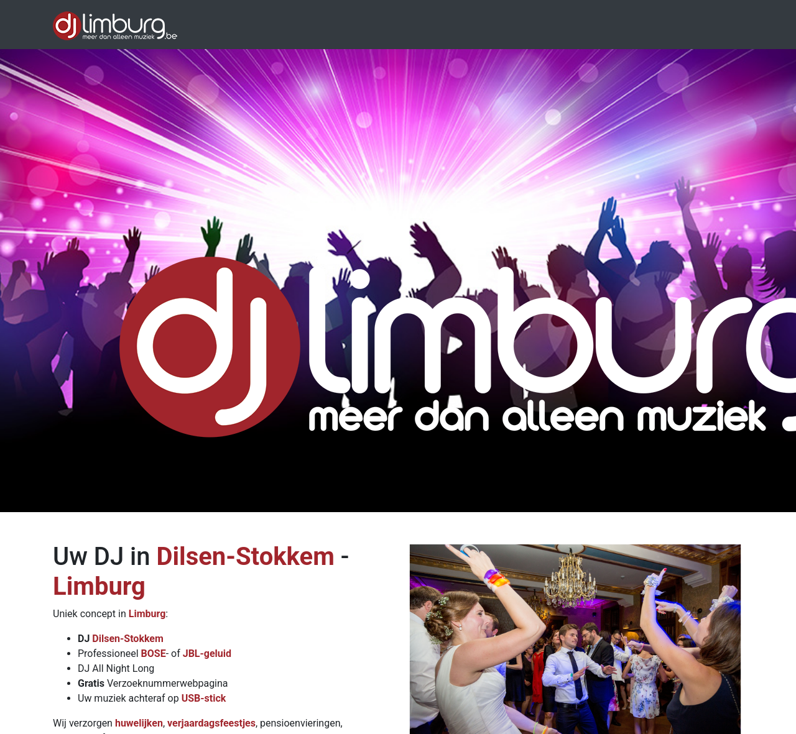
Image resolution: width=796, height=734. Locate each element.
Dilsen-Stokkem (245, 556)
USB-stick (204, 698)
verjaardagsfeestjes (211, 723)
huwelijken (139, 723)
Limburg (99, 586)
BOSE (153, 653)
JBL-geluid (207, 653)
